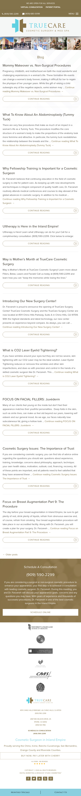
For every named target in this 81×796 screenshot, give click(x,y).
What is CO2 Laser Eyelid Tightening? (30, 350)
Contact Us (61, 792)
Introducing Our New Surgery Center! (29, 301)
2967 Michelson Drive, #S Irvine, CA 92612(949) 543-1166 (40, 722)
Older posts (10, 554)
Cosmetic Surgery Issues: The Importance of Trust (38, 448)
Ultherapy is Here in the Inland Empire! (30, 226)
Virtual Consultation (32, 7)
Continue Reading (39, 99)
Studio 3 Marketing (53, 773)
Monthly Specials (20, 792)
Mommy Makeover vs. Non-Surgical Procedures (37, 65)
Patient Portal (53, 7)
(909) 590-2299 (10, 14)
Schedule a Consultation (39, 731)
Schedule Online (40, 612)
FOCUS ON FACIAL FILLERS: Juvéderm (31, 399)
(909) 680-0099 (31, 13)
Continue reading (33, 327)
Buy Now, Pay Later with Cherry (40, 755)
